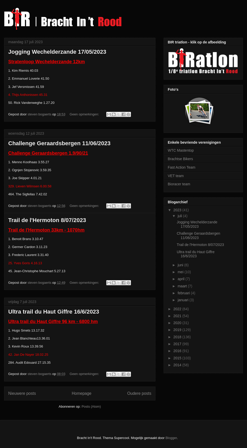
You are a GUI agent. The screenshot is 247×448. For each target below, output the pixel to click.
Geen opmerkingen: (85, 114)
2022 (177, 309)
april (181, 279)
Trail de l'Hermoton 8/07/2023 (47, 220)
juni (181, 265)
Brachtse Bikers (180, 159)
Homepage (81, 393)
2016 (177, 351)
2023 (177, 210)
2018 (177, 337)
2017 (177, 344)
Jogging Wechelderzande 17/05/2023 (57, 52)
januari (183, 300)
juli (180, 216)
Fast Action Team (181, 167)
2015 (177, 358)
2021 (177, 316)
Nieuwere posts (22, 393)
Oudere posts (139, 393)
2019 (177, 330)
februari (184, 293)
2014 (177, 365)
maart (183, 286)
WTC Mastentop (181, 150)
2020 (177, 323)
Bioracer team (179, 184)
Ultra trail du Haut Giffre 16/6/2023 (53, 311)
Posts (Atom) (91, 406)
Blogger (171, 438)
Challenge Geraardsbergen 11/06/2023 (59, 143)
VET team (176, 176)
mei (181, 272)
